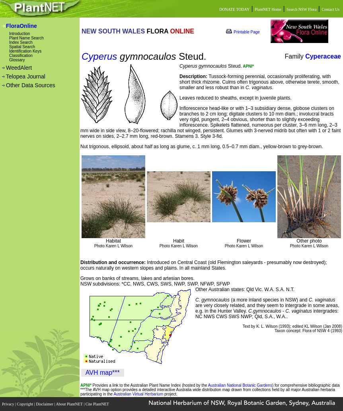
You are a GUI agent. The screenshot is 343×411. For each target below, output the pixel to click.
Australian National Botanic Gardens (240, 385)
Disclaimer (45, 404)
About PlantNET (70, 404)
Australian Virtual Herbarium (138, 394)
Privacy (8, 404)
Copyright (25, 404)
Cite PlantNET (98, 404)
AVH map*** (103, 372)
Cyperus (99, 56)
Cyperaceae (323, 56)
